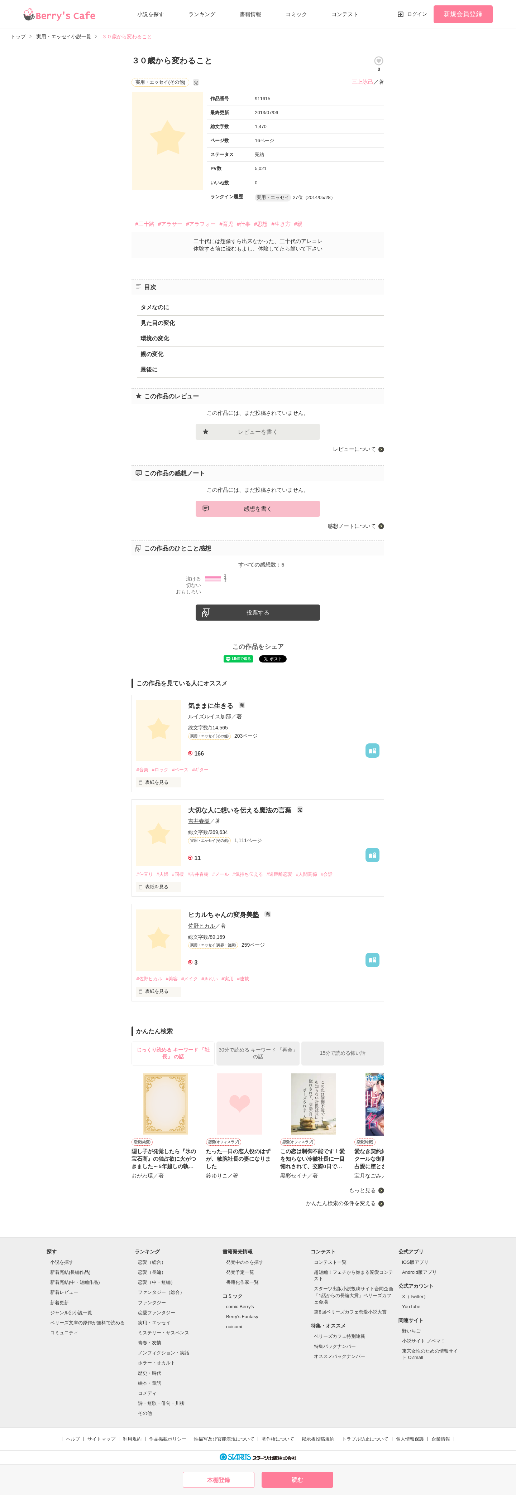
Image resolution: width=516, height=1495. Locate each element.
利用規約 (132, 1439)
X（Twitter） (415, 1296)
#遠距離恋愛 (279, 874)
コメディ (147, 1393)
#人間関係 (306, 874)
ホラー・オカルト (156, 1362)
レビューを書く (258, 432)
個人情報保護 (410, 1439)
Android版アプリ (419, 1272)
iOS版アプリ (415, 1262)
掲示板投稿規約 (318, 1439)
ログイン (417, 14)
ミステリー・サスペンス (163, 1332)
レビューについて (354, 449)
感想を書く (258, 509)
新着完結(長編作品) (70, 1272)
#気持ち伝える (248, 874)
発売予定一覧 (240, 1272)
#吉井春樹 (198, 874)
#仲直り (144, 874)
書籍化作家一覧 (242, 1282)
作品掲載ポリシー (167, 1439)
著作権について (278, 1439)
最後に (149, 370)
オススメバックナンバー (339, 1356)
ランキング (201, 14)
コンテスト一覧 (330, 1262)
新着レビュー (64, 1292)
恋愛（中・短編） (156, 1282)
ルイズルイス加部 (209, 716)
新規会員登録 (463, 14)
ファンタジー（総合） (161, 1292)
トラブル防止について (365, 1439)
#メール (220, 874)
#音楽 (142, 769)
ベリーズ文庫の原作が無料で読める (87, 1322)
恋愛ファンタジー (156, 1312)
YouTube (411, 1306)
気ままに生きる (211, 705)
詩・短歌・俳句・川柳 (161, 1403)
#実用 (227, 978)
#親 (298, 224)
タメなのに (154, 307)
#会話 (327, 874)
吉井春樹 (199, 821)
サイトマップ (101, 1439)
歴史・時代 (149, 1373)
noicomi (234, 1326)
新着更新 (59, 1302)
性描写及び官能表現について (224, 1439)
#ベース (180, 769)
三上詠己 (362, 82)
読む (297, 1480)
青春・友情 (149, 1342)
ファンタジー (152, 1302)
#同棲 (178, 874)
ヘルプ (73, 1439)
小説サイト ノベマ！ (423, 1341)
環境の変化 (154, 338)
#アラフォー (201, 224)
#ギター (200, 769)
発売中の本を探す (244, 1262)
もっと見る (362, 1190)
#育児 (226, 224)
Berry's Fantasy (242, 1316)
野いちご (411, 1331)
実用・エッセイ (154, 1322)
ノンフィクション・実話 (163, 1352)
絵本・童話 (149, 1383)
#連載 (243, 978)
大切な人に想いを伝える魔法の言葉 (240, 810)
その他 (145, 1413)
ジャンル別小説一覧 (71, 1312)
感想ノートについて (352, 526)
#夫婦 (162, 874)
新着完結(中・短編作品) (75, 1282)
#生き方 (280, 224)
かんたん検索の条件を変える (341, 1203)
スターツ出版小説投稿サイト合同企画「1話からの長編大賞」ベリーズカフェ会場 (353, 1295)
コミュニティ (64, 1332)
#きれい (209, 978)
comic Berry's (240, 1306)
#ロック (160, 769)
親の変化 (151, 354)
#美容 (172, 978)
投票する (258, 613)
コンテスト (344, 14)
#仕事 (243, 224)
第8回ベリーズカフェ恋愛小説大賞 (350, 1312)
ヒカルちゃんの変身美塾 (224, 914)
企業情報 (440, 1439)
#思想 (261, 224)
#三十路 (144, 224)
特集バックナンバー (335, 1346)
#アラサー (170, 224)
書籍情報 (250, 14)
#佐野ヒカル (149, 978)
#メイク (189, 978)
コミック (296, 14)
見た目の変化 (157, 323)
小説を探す (150, 14)
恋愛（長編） (152, 1272)
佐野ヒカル (201, 926)
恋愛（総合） (152, 1262)
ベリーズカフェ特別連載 (339, 1336)
